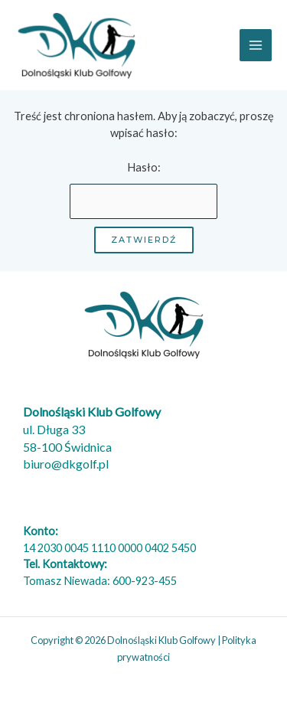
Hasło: (144, 190)
